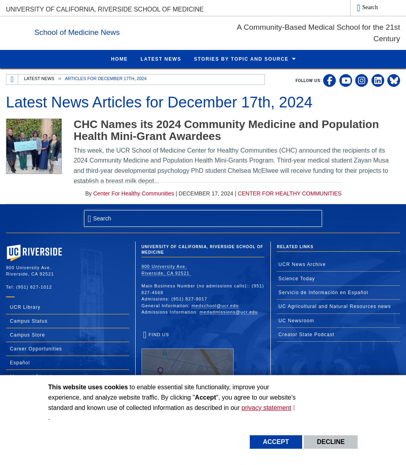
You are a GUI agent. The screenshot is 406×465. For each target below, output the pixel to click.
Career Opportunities (36, 348)
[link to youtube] (345, 80)
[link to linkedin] (378, 80)
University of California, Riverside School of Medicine (105, 9)
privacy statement (266, 407)
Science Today (296, 278)
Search (370, 7)
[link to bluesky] (393, 80)
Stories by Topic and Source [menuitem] (241, 58)
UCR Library (25, 307)
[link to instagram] (361, 80)
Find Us (188, 356)
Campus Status (29, 320)
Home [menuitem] (119, 58)
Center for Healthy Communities (133, 193)
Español (20, 362)
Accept (276, 441)
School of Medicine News (126, 31)
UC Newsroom (296, 320)
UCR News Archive (302, 264)
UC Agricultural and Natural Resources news (334, 306)
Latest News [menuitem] (160, 58)
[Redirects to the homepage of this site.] (12, 79)
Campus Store (27, 334)
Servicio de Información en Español (323, 292)
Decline (331, 441)
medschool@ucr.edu (215, 305)
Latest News (39, 78)
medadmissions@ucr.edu (229, 311)
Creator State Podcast (306, 334)
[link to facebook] (329, 80)
